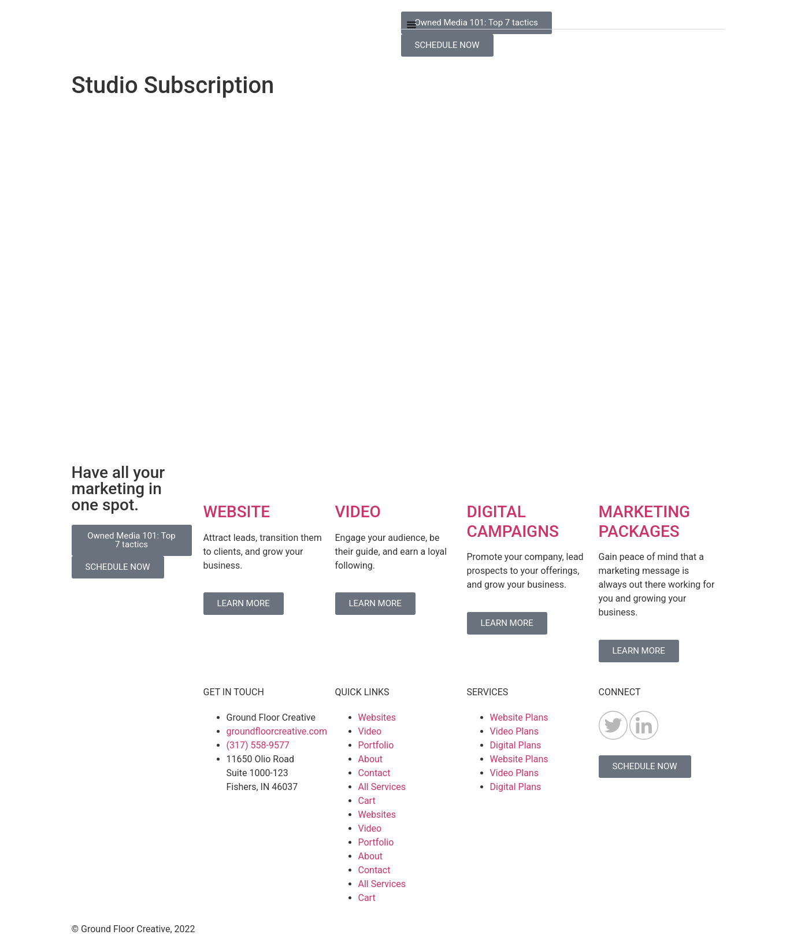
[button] (563, 20)
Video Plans (514, 731)
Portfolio (376, 745)
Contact (374, 772)
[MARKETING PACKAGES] (613, 479)
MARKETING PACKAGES (645, 521)
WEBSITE (236, 511)
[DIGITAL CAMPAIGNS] (481, 479)
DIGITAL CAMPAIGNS (513, 521)
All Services (382, 786)
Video (370, 731)
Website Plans (519, 717)
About (370, 759)
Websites (377, 717)
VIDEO (358, 511)
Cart (367, 800)
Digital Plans (515, 745)
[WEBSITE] (217, 479)
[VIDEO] (349, 479)
